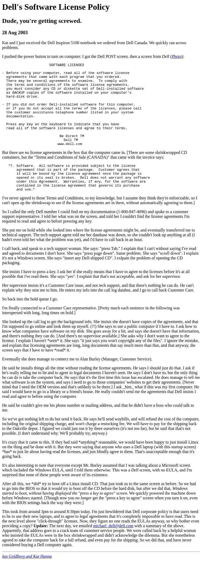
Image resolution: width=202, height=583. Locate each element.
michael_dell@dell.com (113, 548)
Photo (176, 56)
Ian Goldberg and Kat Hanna (27, 578)
